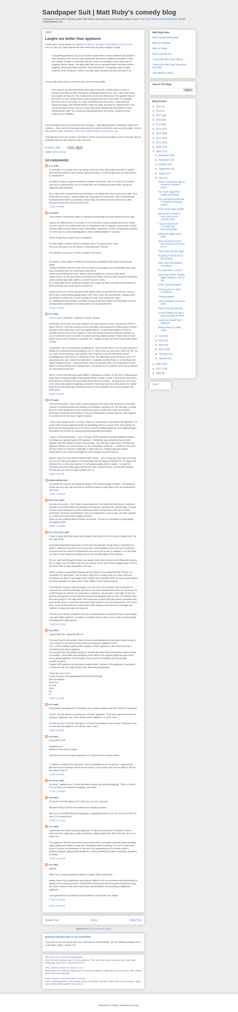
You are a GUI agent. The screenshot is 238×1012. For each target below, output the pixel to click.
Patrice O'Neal (93, 131)
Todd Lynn (80, 131)
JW (59, 47)
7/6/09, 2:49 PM (56, 698)
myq (50, 213)
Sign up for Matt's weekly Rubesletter (159, 19)
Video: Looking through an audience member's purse (171, 185)
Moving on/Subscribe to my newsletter (68, 936)
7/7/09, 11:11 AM (57, 820)
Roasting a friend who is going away (170, 257)
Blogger (135, 1005)
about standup (59, 152)
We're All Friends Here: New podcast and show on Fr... (171, 244)
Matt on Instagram (161, 43)
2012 (159, 138)
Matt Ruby (53, 500)
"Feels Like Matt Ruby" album (167, 59)
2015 (159, 124)
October (163, 164)
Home (94, 920)
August (162, 173)
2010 (159, 146)
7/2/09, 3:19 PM (56, 206)
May (161, 340)
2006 (159, 373)
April (161, 344)
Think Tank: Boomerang (170, 308)
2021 (159, 106)
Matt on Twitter (160, 48)
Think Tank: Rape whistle (171, 209)
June (161, 336)
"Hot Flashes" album (162, 73)
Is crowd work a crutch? (170, 270)
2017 (159, 115)
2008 (159, 364)
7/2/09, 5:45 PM (56, 308)
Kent (50, 704)
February (164, 354)
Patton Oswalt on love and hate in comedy (65, 978)
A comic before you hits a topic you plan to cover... (172, 314)
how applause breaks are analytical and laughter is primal (98, 44)
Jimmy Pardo (107, 131)
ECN (50, 314)
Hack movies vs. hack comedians (169, 290)
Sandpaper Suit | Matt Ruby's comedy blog (109, 12)
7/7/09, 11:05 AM (57, 791)
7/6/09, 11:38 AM (57, 526)
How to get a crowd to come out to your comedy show (169, 216)
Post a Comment (57, 905)
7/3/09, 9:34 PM (56, 394)
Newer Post (51, 920)
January (163, 358)
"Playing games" (166, 296)
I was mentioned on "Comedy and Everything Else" (168, 226)
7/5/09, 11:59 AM (57, 494)
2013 (159, 133)
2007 (159, 368)
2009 (159, 151)
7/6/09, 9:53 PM (56, 730)
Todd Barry (68, 131)
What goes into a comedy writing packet (64, 957)
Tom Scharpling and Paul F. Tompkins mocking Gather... (171, 202)
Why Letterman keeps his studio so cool (64, 967)
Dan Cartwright (56, 532)
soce (50, 165)
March (162, 349)
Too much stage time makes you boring (168, 193)
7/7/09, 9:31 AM (56, 774)
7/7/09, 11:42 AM (57, 858)
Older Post (136, 920)
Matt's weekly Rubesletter (165, 37)
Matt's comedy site (162, 54)
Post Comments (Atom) (100, 928)
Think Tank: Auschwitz (169, 284)
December (164, 155)
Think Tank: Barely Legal (170, 251)
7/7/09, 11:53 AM (57, 899)
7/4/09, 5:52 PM (56, 474)
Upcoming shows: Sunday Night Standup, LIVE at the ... (171, 277)
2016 (159, 119)
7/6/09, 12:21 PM (57, 624)
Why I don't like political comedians (170, 264)
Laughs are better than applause (169, 321)
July (161, 178)
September (165, 168)
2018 (159, 110)
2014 (159, 128)
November (164, 160)
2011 (159, 142)
